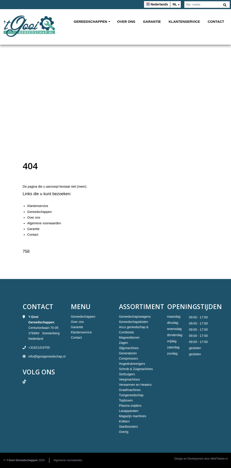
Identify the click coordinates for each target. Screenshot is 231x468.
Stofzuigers (127, 374)
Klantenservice (184, 21)
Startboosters (128, 426)
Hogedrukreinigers (132, 364)
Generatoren (128, 353)
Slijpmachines (129, 348)
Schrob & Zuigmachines (136, 369)
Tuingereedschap (131, 395)
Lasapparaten (129, 411)
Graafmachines (130, 390)
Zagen (123, 343)
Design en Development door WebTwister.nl (201, 458)
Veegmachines (129, 379)
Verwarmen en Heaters (135, 384)
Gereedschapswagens (135, 316)
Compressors (128, 358)
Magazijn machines (132, 416)
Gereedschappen (90, 21)
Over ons (126, 21)
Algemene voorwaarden (44, 223)
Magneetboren (129, 337)
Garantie (152, 21)
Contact (216, 21)
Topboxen (126, 400)
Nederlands (159, 4)
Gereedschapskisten (133, 322)
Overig (123, 432)
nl (175, 4)
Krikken (124, 421)
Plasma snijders (130, 405)
